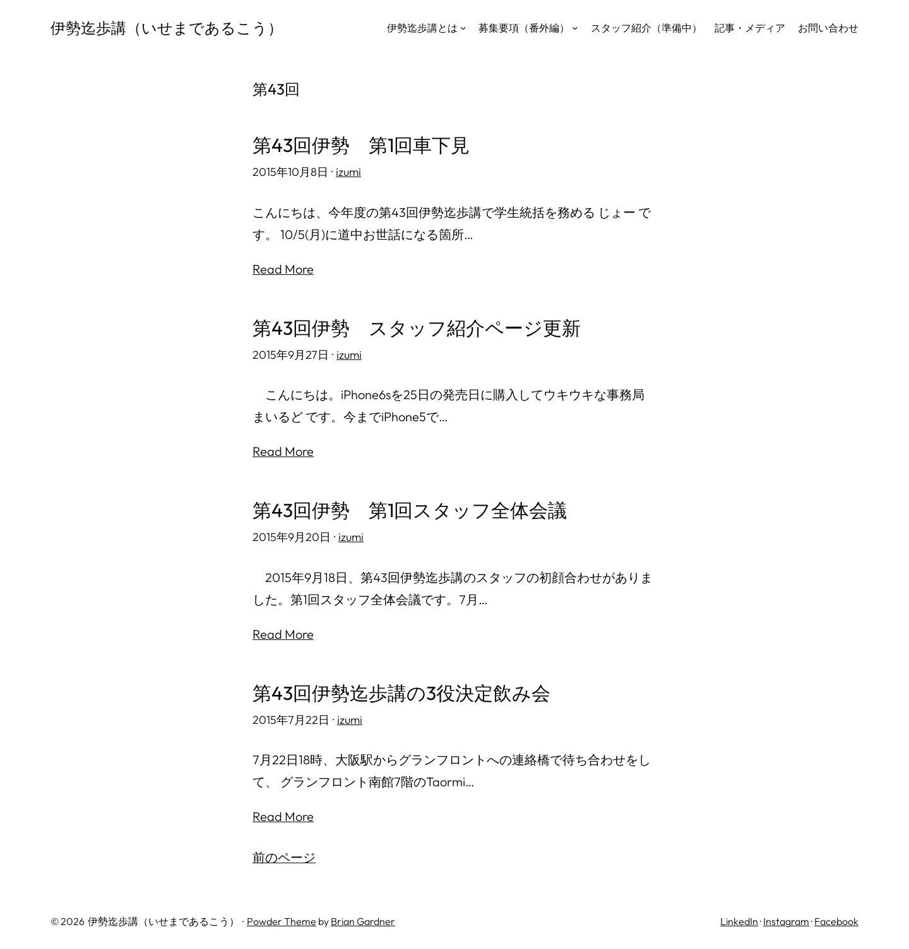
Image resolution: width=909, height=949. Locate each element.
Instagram (786, 921)
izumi (348, 172)
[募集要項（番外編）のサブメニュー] (575, 28)
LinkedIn (739, 921)
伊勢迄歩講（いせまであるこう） (166, 27)
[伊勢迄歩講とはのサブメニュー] (463, 28)
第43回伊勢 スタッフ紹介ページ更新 (416, 328)
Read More (283, 269)
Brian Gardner (363, 921)
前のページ (284, 857)
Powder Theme (281, 921)
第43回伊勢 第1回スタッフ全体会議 (409, 510)
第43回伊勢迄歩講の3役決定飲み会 (401, 693)
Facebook (836, 921)
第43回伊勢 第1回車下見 (361, 145)
